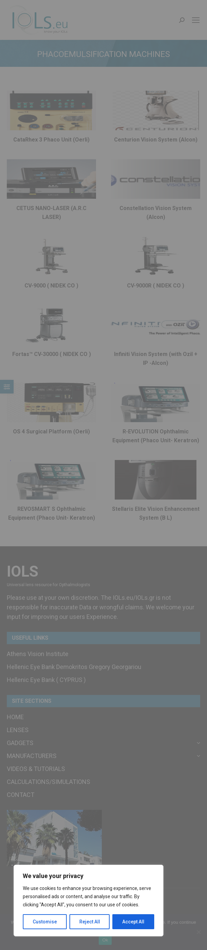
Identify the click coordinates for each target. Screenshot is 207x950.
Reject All (89, 921)
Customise (45, 921)
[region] (88, 900)
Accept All (133, 921)
